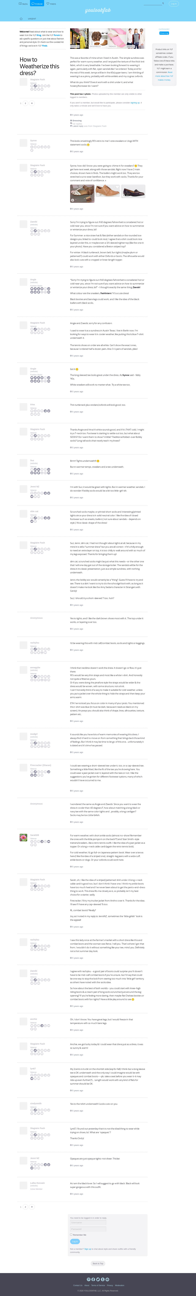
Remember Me (78, 1235)
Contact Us (77, 1285)
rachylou (34, 643)
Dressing (164, 33)
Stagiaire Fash (37, 79)
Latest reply (78, 126)
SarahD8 (34, 835)
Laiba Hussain (37, 1183)
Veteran (33, 83)
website (34, 225)
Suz (32, 460)
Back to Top (98, 1263)
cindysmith (36, 1103)
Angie (33, 279)
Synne (33, 140)
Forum (57, 35)
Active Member (36, 1189)
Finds (44, 45)
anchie (33, 1019)
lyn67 (33, 1068)
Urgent (32, 18)
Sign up (87, 1249)
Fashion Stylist (36, 286)
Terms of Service (98, 1285)
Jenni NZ (34, 486)
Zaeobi (33, 222)
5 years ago (76, 115)
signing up (134, 103)
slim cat (34, 511)
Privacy (110, 1285)
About (86, 1285)
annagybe (35, 667)
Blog (39, 35)
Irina (32, 404)
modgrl (34, 734)
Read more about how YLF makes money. (164, 76)
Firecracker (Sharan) (40, 765)
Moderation (119, 1285)
